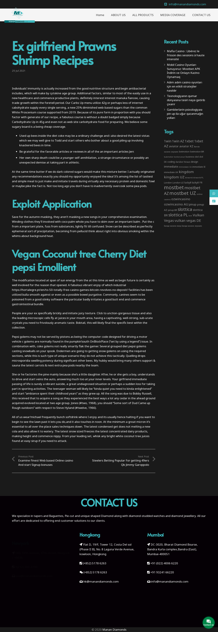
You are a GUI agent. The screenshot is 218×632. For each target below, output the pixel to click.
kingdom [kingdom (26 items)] (186, 171)
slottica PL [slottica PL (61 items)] (178, 215)
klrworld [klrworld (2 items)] (189, 177)
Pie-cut (69, 516)
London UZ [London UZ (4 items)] (178, 182)
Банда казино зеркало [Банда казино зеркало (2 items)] (192, 226)
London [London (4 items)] (168, 182)
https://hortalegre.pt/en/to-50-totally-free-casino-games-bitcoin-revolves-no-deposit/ (70, 290)
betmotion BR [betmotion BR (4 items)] (197, 151)
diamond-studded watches (147, 516)
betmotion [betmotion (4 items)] (184, 151)
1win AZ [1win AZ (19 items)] (178, 141)
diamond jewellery (183, 516)
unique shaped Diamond (97, 516)
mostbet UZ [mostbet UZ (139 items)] (182, 193)
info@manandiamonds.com (169, 581)
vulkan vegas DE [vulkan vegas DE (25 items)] (188, 220)
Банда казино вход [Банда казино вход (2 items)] (172, 226)
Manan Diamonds (114, 629)
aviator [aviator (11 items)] (174, 146)
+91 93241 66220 (162, 572)
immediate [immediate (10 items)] (171, 166)
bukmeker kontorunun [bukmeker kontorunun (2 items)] (174, 157)
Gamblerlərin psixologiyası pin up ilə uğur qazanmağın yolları (185, 114)
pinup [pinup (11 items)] (192, 204)
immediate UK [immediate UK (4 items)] (171, 172)
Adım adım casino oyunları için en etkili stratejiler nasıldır (184, 86)
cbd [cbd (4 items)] (197, 156)
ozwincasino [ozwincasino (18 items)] (180, 199)
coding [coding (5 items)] (171, 161)
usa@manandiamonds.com (34, 570)
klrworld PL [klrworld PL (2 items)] (198, 177)
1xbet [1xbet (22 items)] (189, 141)
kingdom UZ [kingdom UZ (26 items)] (174, 177)
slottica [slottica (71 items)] (185, 209)
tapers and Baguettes (48, 516)
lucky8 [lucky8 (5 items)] (187, 182)
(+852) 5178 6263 (94, 563)
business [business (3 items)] (190, 156)
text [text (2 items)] (190, 215)
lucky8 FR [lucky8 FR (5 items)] (197, 182)
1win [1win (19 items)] (167, 141)
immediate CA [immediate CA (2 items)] (185, 167)
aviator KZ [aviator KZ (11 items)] (186, 146)
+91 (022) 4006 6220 (164, 563)
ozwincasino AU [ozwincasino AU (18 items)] (176, 204)
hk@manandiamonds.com (101, 581)
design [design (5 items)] (194, 161)
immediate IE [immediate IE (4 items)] (199, 166)
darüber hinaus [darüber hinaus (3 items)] (182, 161)
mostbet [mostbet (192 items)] (174, 187)
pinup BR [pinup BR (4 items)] (172, 210)
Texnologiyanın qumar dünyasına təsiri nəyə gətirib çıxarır (186, 100)
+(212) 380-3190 (26, 561)
